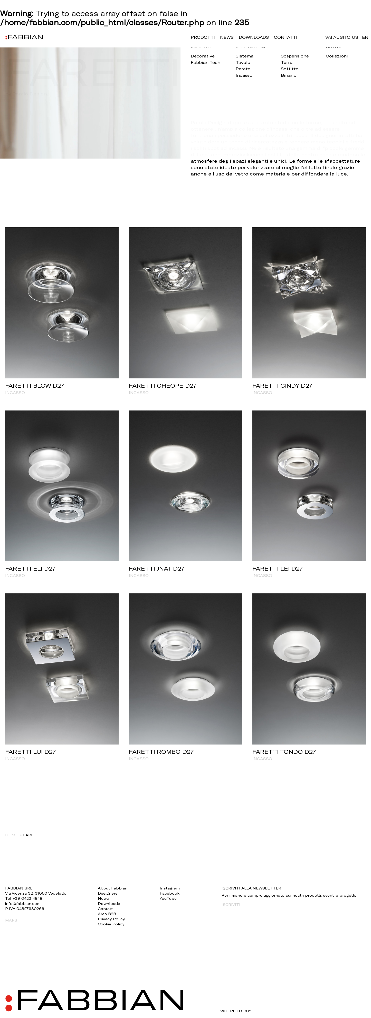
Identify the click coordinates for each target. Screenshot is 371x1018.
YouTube (168, 898)
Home (11, 835)
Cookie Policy (111, 924)
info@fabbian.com (23, 903)
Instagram (170, 888)
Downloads (254, 37)
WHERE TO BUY (235, 1011)
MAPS (11, 920)
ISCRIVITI (231, 904)
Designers (108, 893)
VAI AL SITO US (341, 37)
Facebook (169, 893)
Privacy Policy (111, 919)
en (365, 37)
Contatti (285, 37)
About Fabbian (112, 888)
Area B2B (107, 914)
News (227, 37)
